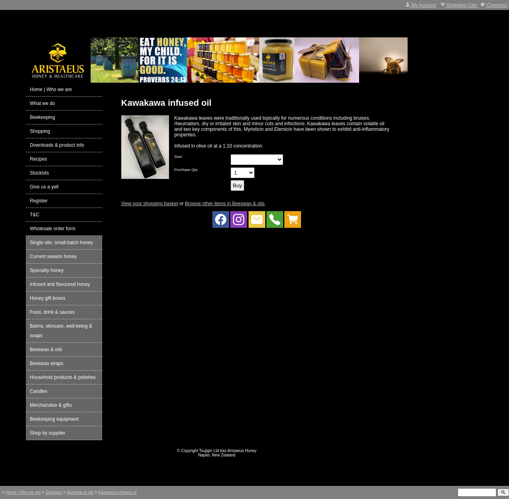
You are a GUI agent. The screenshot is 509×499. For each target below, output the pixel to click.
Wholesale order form (53, 228)
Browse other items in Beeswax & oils (224, 203)
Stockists (39, 173)
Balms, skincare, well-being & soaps (61, 330)
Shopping (40, 131)
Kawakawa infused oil (117, 492)
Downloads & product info (57, 145)
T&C (34, 214)
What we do (42, 103)
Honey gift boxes (47, 298)
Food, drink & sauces (52, 312)
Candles (38, 391)
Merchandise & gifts (51, 405)
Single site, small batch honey (61, 242)
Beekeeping (42, 117)
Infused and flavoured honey (60, 284)
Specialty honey (47, 270)
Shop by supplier (47, 433)
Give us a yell (44, 187)
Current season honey (53, 256)
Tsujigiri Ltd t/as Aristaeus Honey (228, 451)
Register (39, 201)
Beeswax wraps (46, 363)
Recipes (38, 159)
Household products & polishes (62, 377)
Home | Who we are (51, 89)
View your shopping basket (149, 203)
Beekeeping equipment (54, 419)
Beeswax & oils (46, 349)
